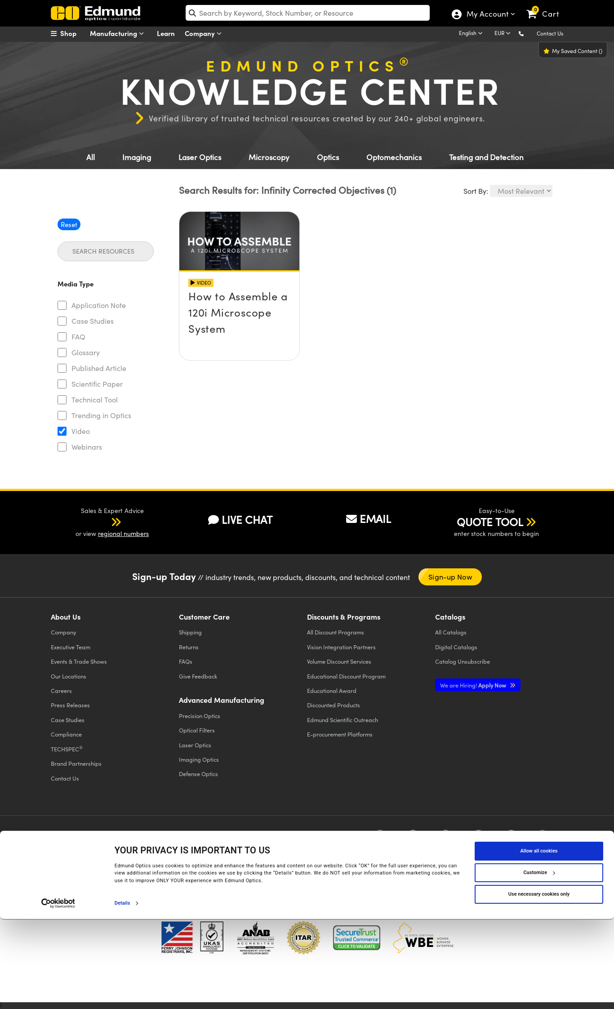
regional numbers (123, 533)
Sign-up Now (450, 576)
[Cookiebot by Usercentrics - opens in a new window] (58, 993)
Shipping (190, 632)
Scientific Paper (97, 383)
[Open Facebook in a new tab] (380, 842)
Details (122, 992)
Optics (328, 157)
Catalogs (451, 632)
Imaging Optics (199, 759)
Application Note (98, 305)
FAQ (78, 336)
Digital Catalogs (456, 647)
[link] (547, 6)
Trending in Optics (101, 415)
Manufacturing (119, 33)
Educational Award (331, 690)
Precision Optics (199, 715)
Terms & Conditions (161, 849)
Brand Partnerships (76, 763)
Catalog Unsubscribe (462, 661)
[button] (528, 33)
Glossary (85, 352)
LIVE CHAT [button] (240, 519)
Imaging (136, 157)
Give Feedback (198, 676)
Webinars (86, 446)
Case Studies (92, 321)
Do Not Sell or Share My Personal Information (227, 856)
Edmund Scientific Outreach (342, 719)
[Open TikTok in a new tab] (542, 842)
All (90, 157)
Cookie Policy (112, 849)
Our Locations (68, 676)
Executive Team (70, 647)
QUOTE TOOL (490, 521)
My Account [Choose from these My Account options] (487, 15)
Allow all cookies (539, 940)
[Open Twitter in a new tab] (412, 842)
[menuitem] (73, 33)
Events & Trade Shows (79, 661)
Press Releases (70, 705)
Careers (61, 690)
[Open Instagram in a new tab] (511, 842)
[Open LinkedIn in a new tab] (478, 842)
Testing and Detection (486, 157)
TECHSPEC (67, 749)
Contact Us (550, 33)
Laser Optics (199, 157)
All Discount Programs (335, 632)
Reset (69, 224)
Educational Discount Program (346, 676)
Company (205, 33)
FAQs (185, 661)
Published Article (98, 368)
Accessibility (208, 849)
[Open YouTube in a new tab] (445, 842)
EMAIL (368, 518)
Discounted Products (333, 705)
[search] (308, 13)
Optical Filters (197, 730)
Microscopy (269, 157)
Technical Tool (94, 399)
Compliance (66, 734)
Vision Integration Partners (341, 647)
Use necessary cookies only (539, 983)
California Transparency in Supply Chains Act (112, 865)
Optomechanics (394, 157)
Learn (166, 33)
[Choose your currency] (504, 34)
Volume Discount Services (339, 661)
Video (80, 431)
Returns (189, 647)
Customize (539, 962)
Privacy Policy (70, 849)
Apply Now (473, 685)
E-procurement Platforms (340, 734)
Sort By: (475, 191)
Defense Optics (198, 773)
